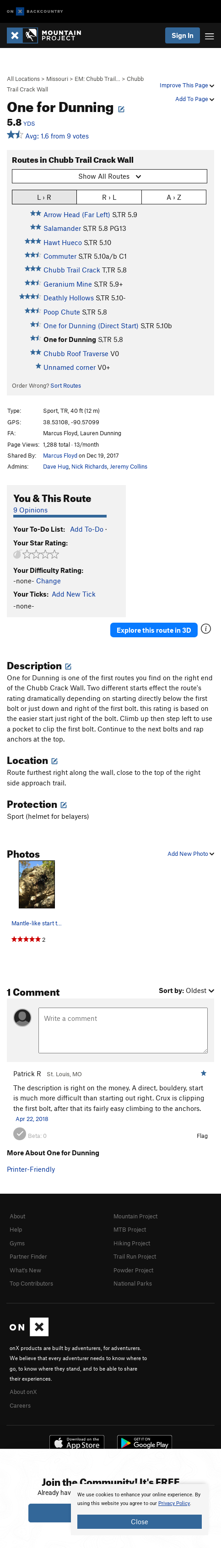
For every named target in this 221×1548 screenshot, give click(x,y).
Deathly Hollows (68, 298)
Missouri (57, 78)
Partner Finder (28, 1256)
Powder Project (133, 1270)
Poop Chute (61, 312)
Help (16, 1229)
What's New (25, 1270)
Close (139, 1521)
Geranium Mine (67, 284)
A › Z (174, 196)
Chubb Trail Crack (71, 270)
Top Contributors (31, 1283)
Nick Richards (89, 466)
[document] (139, 1509)
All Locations (23, 78)
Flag (202, 1135)
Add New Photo (190, 853)
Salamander (62, 228)
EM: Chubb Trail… (97, 78)
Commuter (59, 256)
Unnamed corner (69, 367)
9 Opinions (30, 510)
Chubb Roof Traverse (75, 353)
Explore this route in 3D (154, 630)
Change (48, 580)
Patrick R (27, 1073)
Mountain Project (135, 1216)
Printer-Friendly (31, 1169)
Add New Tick (74, 594)
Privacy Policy (174, 1503)
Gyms (17, 1243)
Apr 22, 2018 (32, 1118)
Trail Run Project (134, 1256)
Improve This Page (187, 85)
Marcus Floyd (60, 455)
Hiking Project (131, 1243)
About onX (23, 1391)
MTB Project (129, 1229)
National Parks (132, 1283)
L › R (44, 196)
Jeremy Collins (128, 466)
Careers (20, 1405)
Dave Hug (56, 466)
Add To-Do (86, 529)
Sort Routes (65, 385)
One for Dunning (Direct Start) (91, 325)
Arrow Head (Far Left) (76, 214)
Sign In (183, 35)
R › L (109, 196)
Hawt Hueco (62, 242)
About (17, 1216)
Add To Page (194, 98)
